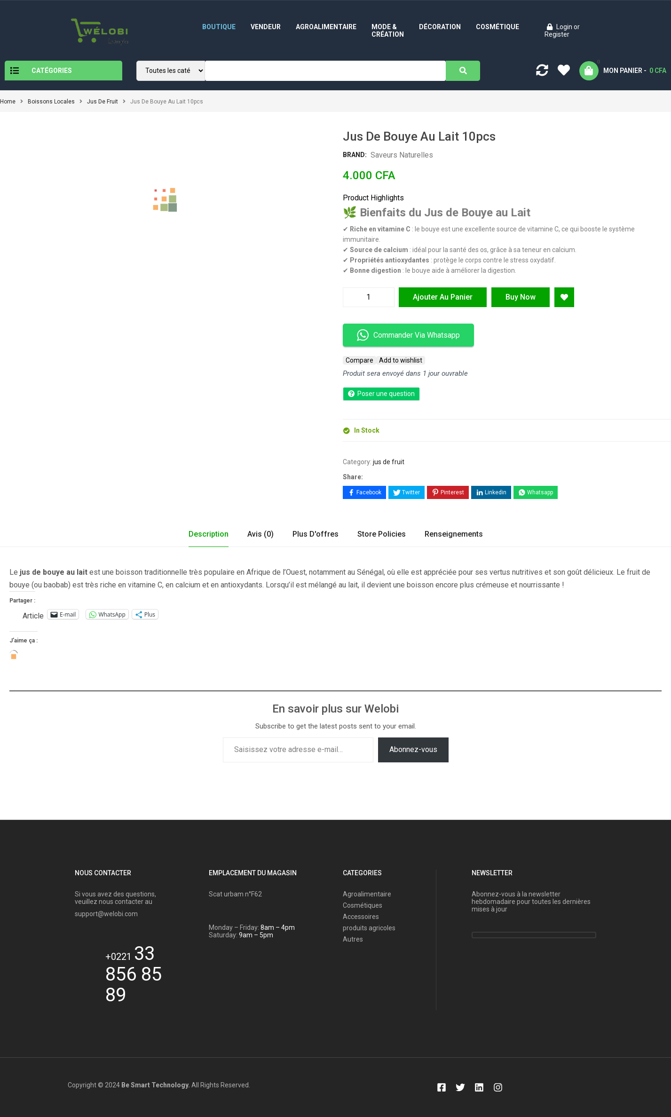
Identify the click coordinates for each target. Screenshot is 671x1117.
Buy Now (520, 297)
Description (209, 534)
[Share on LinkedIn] (491, 492)
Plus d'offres (315, 534)
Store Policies (381, 534)
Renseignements (454, 534)
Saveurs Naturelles (402, 155)
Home (8, 101)
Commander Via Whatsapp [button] (408, 335)
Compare (359, 360)
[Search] (463, 71)
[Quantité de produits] (368, 297)
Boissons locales (51, 101)
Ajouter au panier (443, 297)
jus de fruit (102, 101)
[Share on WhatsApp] (535, 492)
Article (33, 614)
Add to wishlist (400, 360)
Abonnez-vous (413, 749)
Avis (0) (260, 534)
